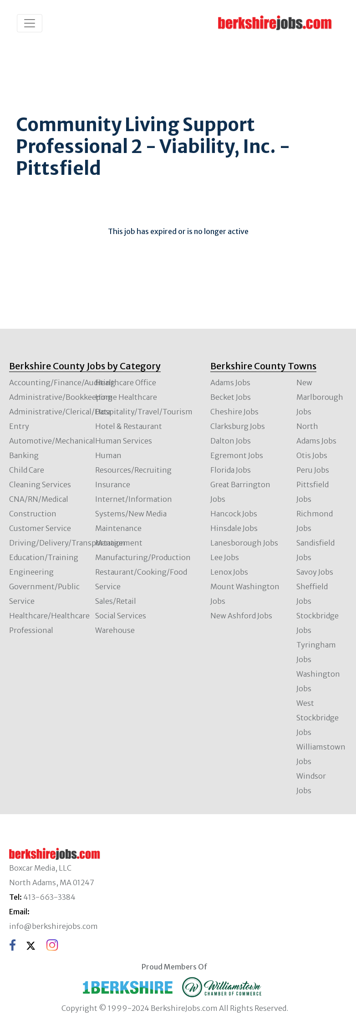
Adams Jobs (230, 382)
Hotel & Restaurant (128, 426)
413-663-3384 (49, 897)
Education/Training (43, 557)
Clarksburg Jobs (237, 426)
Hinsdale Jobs (234, 528)
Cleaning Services (40, 484)
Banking (24, 455)
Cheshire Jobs (234, 411)
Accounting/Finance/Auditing (62, 382)
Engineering (31, 571)
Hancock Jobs (233, 513)
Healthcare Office (125, 382)
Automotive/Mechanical (52, 440)
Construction (32, 513)
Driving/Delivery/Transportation (67, 542)
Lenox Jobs (229, 571)
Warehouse (115, 630)
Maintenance (118, 528)
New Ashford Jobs (241, 615)
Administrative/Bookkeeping (60, 397)
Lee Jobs (224, 557)
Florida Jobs (230, 469)
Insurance (112, 484)
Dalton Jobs (230, 440)
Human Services (123, 440)
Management (118, 542)
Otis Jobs (311, 455)
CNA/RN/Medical (38, 499)
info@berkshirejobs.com (53, 926)
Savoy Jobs (314, 571)
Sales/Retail (115, 601)
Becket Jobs (230, 397)
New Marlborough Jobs (319, 397)
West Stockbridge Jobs (317, 718)
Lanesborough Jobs (244, 542)
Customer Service (40, 528)
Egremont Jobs (236, 455)
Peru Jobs (312, 469)
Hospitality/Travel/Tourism (144, 411)
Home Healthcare (126, 397)
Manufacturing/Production (143, 557)
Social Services (120, 615)
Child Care (26, 469)
